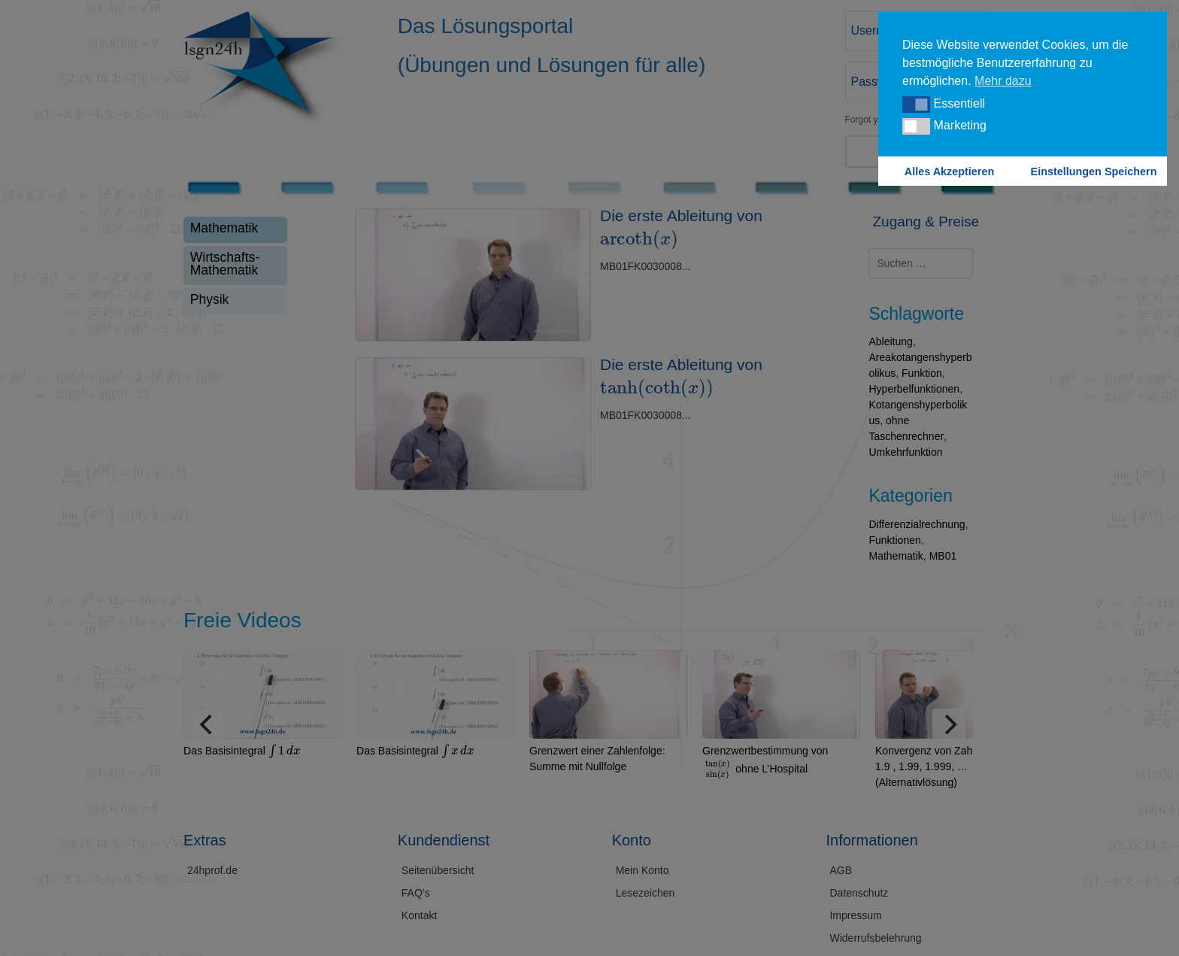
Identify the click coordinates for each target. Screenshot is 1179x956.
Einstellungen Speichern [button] (1094, 171)
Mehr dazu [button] (1003, 80)
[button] (916, 104)
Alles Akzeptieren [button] (949, 171)
